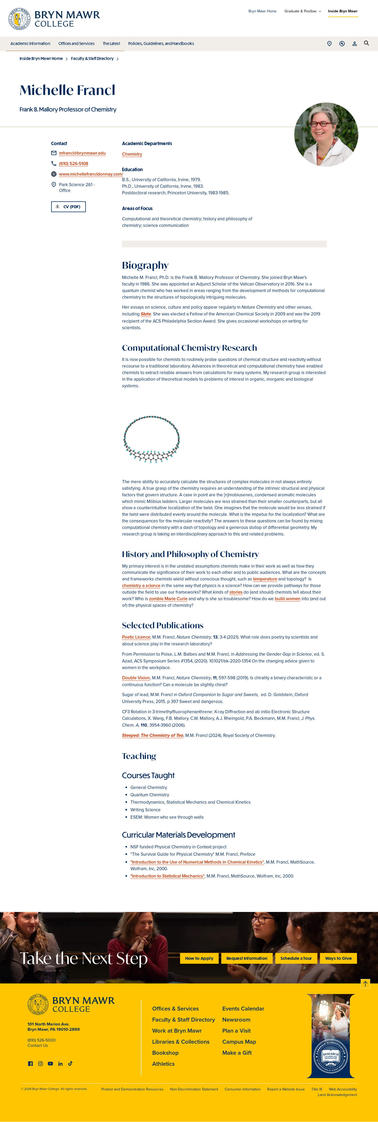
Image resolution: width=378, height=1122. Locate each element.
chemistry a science (141, 585)
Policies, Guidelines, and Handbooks (159, 42)
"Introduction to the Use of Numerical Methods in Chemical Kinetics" (197, 862)
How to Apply (199, 958)
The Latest (110, 42)
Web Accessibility (343, 1089)
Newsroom (236, 1019)
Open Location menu (329, 44)
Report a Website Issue (286, 1089)
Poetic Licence (136, 637)
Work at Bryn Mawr (177, 1030)
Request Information (247, 958)
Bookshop (165, 1052)
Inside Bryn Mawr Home (41, 58)
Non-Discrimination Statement (194, 1089)
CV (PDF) (72, 206)
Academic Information (30, 42)
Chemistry (132, 154)
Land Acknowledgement (337, 1095)
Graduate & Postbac (301, 11)
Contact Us (38, 1045)
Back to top (365, 983)
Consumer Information (243, 1089)
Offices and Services (76, 42)
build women (288, 598)
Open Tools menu (342, 44)
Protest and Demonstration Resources (132, 1089)
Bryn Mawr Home (263, 11)
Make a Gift (237, 1052)
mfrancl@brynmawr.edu (82, 153)
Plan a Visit (236, 1030)
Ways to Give (338, 958)
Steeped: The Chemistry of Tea (152, 735)
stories (236, 592)
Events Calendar (243, 1008)
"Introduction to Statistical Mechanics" (167, 876)
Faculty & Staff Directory (92, 58)
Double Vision (136, 678)
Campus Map (239, 1041)
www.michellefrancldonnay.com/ (91, 174)
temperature (265, 579)
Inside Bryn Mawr (343, 11)
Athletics (163, 1063)
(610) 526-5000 (42, 1040)
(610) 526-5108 (73, 163)
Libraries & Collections (180, 1041)
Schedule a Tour (296, 958)
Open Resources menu (354, 44)
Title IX (316, 1089)
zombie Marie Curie (168, 598)
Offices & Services (175, 1008)
